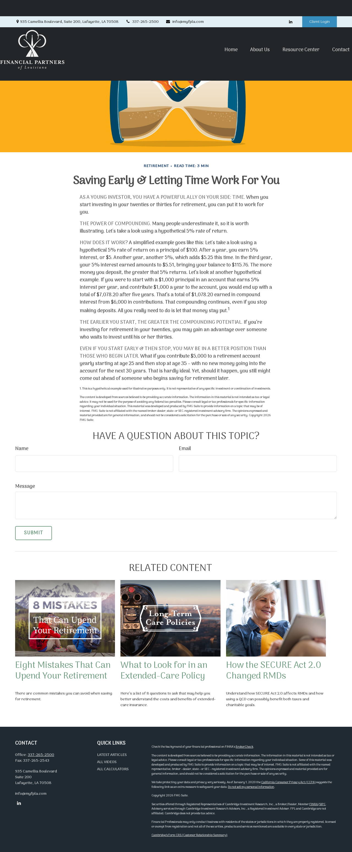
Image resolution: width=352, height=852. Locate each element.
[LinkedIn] (290, 5)
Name (21, 449)
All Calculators (113, 769)
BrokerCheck (244, 746)
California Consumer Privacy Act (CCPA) (288, 782)
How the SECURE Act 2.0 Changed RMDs (273, 671)
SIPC (322, 804)
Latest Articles (112, 755)
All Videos (107, 762)
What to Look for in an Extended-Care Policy (163, 671)
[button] (216, 33)
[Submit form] (33, 533)
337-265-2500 (142, 5)
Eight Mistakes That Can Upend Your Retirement (63, 671)
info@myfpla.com (185, 5)
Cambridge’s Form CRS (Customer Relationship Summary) (189, 835)
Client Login (319, 5)
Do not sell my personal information (251, 787)
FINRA (313, 804)
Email (185, 449)
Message (25, 486)
